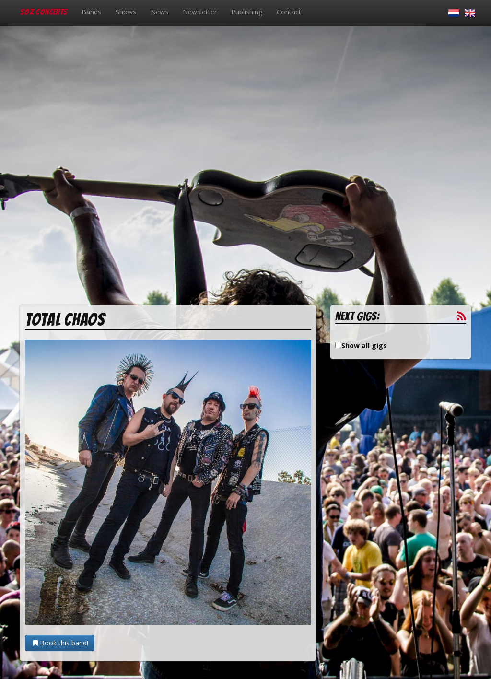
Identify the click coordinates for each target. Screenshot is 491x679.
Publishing (246, 11)
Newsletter (200, 11)
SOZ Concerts (43, 11)
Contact (289, 11)
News (159, 11)
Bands (91, 11)
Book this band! (59, 642)
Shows (126, 11)
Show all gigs (364, 345)
